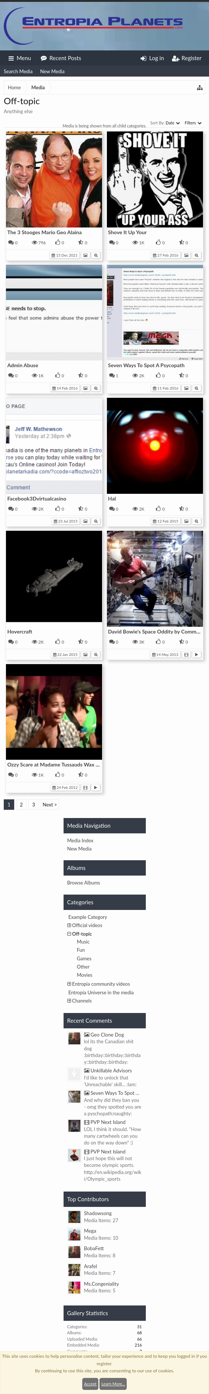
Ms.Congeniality (101, 1284)
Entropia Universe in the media (101, 992)
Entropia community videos (101, 984)
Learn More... (113, 1383)
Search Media (18, 71)
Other (83, 967)
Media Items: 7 (100, 1273)
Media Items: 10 (101, 1238)
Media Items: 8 (100, 1255)
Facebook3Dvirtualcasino (36, 498)
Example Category (87, 917)
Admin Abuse (22, 365)
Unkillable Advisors (108, 1071)
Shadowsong (98, 1213)
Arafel (90, 1266)
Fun (81, 950)
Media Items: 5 (100, 1291)
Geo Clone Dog (104, 1035)
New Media (52, 71)
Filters (193, 123)
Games (84, 958)
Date (173, 123)
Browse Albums (83, 883)
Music (83, 942)
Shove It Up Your (127, 232)
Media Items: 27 (101, 1220)
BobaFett (94, 1248)
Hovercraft (19, 631)
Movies (84, 975)
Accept (90, 1383)
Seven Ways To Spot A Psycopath (146, 365)
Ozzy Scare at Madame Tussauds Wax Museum (61, 764)
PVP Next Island (105, 1122)
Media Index (80, 840)
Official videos (87, 925)
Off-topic (82, 934)
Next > (50, 805)
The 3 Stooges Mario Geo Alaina (44, 232)
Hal (112, 498)
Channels (82, 1001)
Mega (90, 1231)
